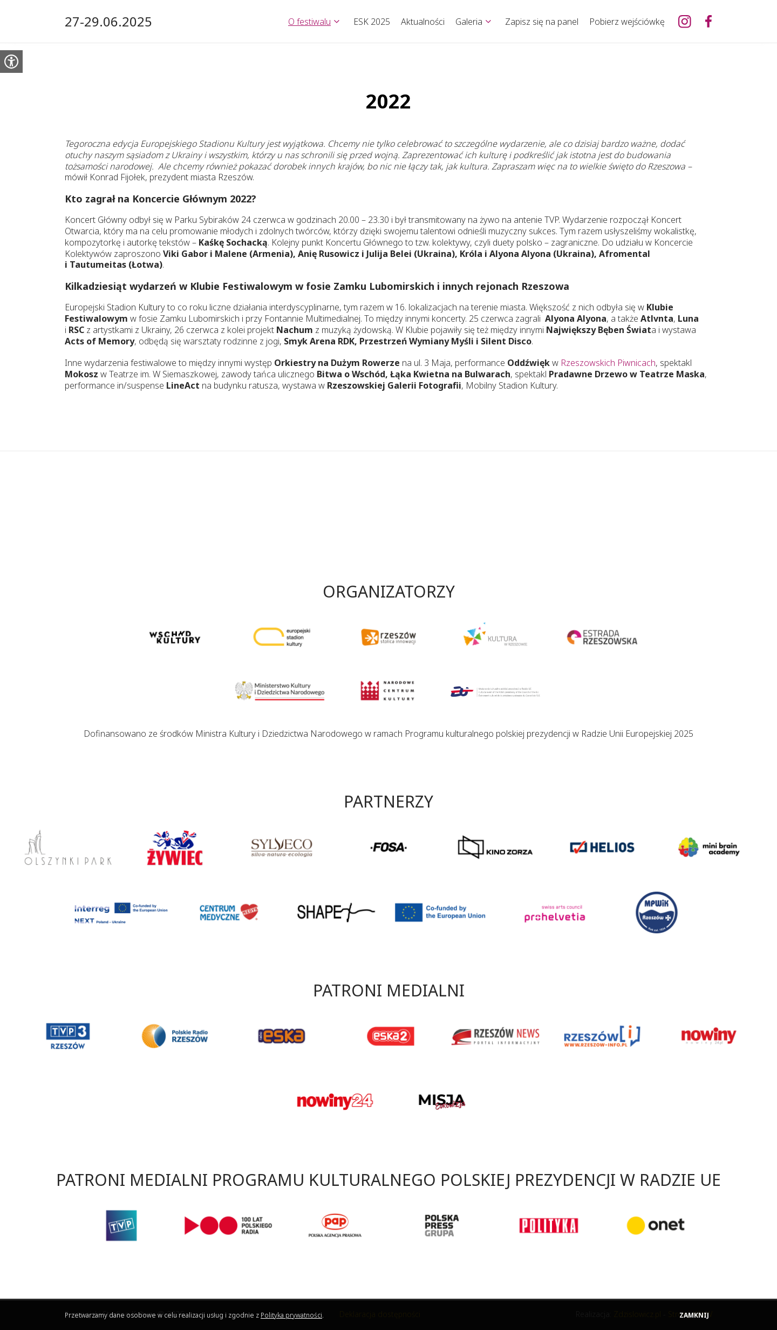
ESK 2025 (371, 22)
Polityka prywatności (291, 1315)
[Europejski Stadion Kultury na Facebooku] (708, 21)
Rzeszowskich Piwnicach (608, 363)
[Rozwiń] (337, 21)
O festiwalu (309, 22)
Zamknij (694, 1315)
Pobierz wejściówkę (627, 22)
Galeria (468, 22)
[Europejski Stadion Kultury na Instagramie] (685, 21)
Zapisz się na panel (541, 22)
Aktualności (423, 22)
